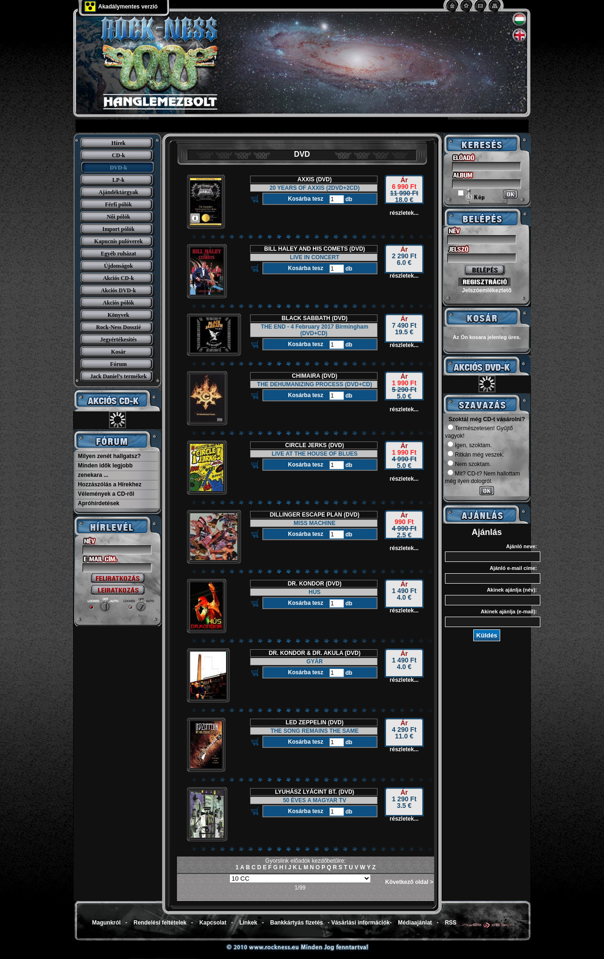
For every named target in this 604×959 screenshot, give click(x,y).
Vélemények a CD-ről (106, 494)
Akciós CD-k (118, 278)
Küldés (486, 635)
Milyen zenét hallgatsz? (109, 456)
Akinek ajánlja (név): (512, 590)
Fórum (118, 364)
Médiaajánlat (415, 922)
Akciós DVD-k (118, 290)
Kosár (118, 351)
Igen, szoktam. (469, 445)
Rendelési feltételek (160, 922)
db (348, 199)
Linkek (248, 922)
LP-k (118, 180)
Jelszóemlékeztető (487, 290)
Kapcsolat (212, 922)
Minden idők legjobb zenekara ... (105, 470)
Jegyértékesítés (118, 339)
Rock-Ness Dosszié (118, 327)
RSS (451, 922)
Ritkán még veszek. (475, 454)
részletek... (404, 213)
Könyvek (118, 315)
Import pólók (118, 229)
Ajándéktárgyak (118, 192)
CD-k (118, 155)
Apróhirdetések (98, 503)
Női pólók (118, 216)
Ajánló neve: (521, 546)
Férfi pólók (118, 204)
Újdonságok (118, 266)
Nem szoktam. (469, 464)
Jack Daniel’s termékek (118, 376)
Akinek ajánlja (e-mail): (509, 611)
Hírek (118, 143)
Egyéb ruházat (118, 253)
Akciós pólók (118, 302)
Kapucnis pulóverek (118, 241)
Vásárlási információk (360, 922)
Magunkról (106, 922)
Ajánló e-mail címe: (513, 568)
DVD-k (118, 167)
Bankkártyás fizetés (296, 922)
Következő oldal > (409, 882)
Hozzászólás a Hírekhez (110, 484)
